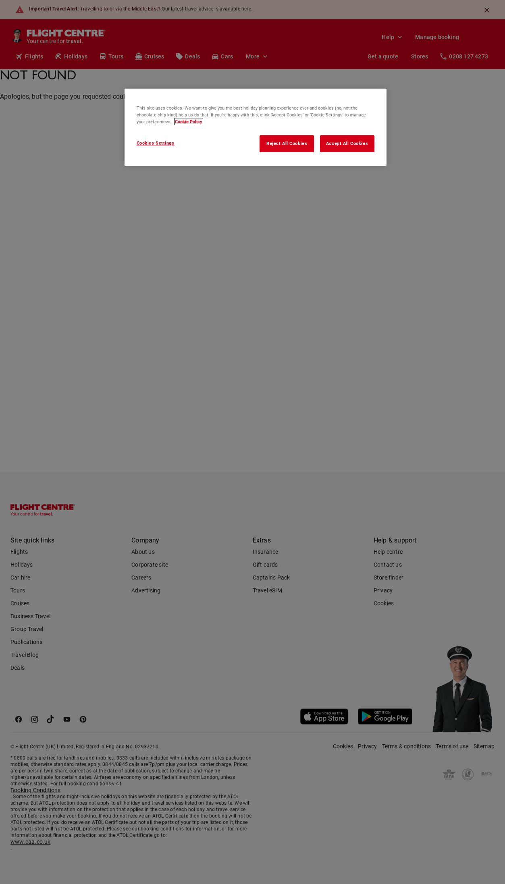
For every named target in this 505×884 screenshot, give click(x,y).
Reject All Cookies (286, 143)
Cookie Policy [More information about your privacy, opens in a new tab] (188, 121)
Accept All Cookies (347, 143)
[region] (256, 127)
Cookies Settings (156, 143)
